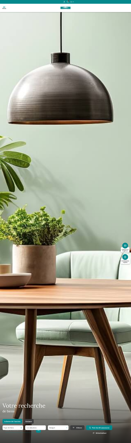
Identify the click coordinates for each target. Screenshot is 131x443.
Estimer (28, 421)
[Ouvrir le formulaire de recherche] (77, 427)
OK (38, 430)
